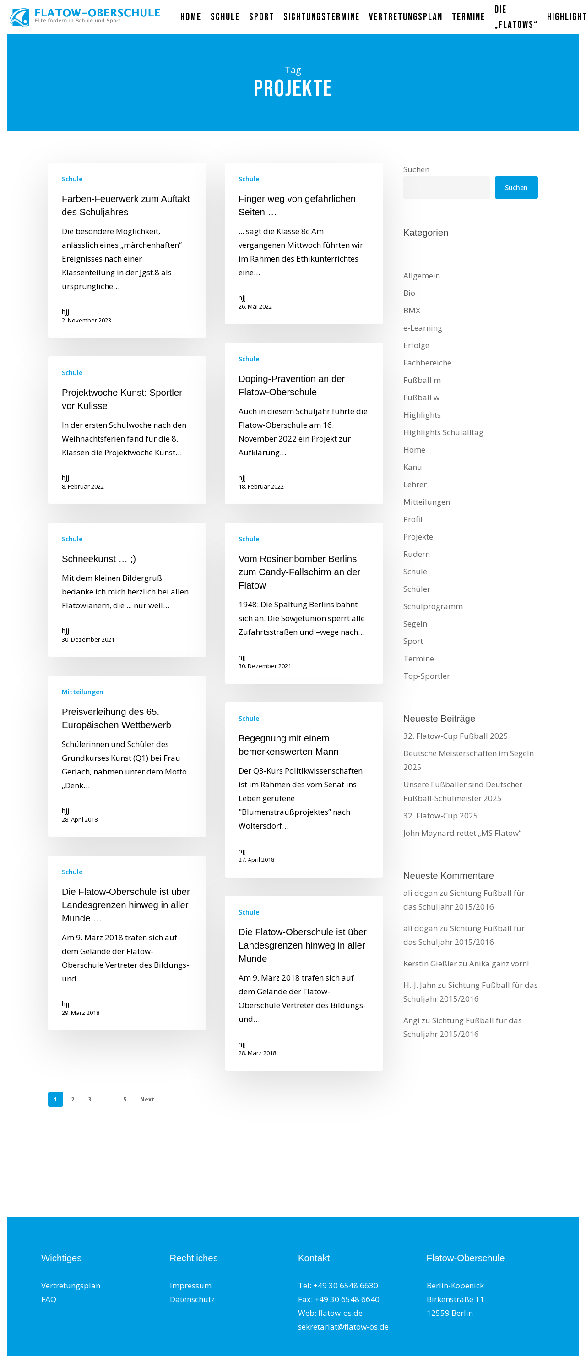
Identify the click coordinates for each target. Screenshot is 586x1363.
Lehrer (415, 484)
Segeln (415, 623)
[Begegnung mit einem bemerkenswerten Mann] (304, 815)
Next (147, 1099)
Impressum (191, 1285)
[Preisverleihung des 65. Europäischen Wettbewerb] (127, 781)
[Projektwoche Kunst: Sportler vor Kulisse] (127, 455)
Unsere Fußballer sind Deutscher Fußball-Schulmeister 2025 (462, 791)
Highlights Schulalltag (443, 432)
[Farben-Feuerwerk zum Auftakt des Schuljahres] (127, 250)
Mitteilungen (82, 717)
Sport (413, 641)
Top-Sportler (426, 676)
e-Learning (422, 327)
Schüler (416, 588)
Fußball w (421, 397)
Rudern (416, 554)
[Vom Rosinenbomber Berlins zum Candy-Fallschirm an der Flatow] (304, 628)
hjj (65, 311)
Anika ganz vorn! (499, 963)
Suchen (416, 169)
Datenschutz (192, 1299)
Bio (409, 293)
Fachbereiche (427, 362)
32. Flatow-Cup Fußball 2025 (455, 736)
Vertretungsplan (70, 1285)
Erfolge (416, 345)
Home (414, 449)
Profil (413, 519)
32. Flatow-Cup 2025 (440, 815)
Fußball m (422, 380)
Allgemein (421, 275)
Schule (72, 178)
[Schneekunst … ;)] (127, 615)
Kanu (412, 467)
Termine (418, 658)
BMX (411, 310)
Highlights (422, 414)
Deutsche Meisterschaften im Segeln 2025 (468, 760)
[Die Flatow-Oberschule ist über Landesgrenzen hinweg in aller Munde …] (127, 968)
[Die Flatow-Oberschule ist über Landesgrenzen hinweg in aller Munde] (304, 1008)
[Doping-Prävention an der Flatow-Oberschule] (304, 448)
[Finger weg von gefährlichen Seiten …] (304, 243)
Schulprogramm (433, 606)
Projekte (418, 536)
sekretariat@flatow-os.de (343, 1326)
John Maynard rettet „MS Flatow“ (462, 833)
